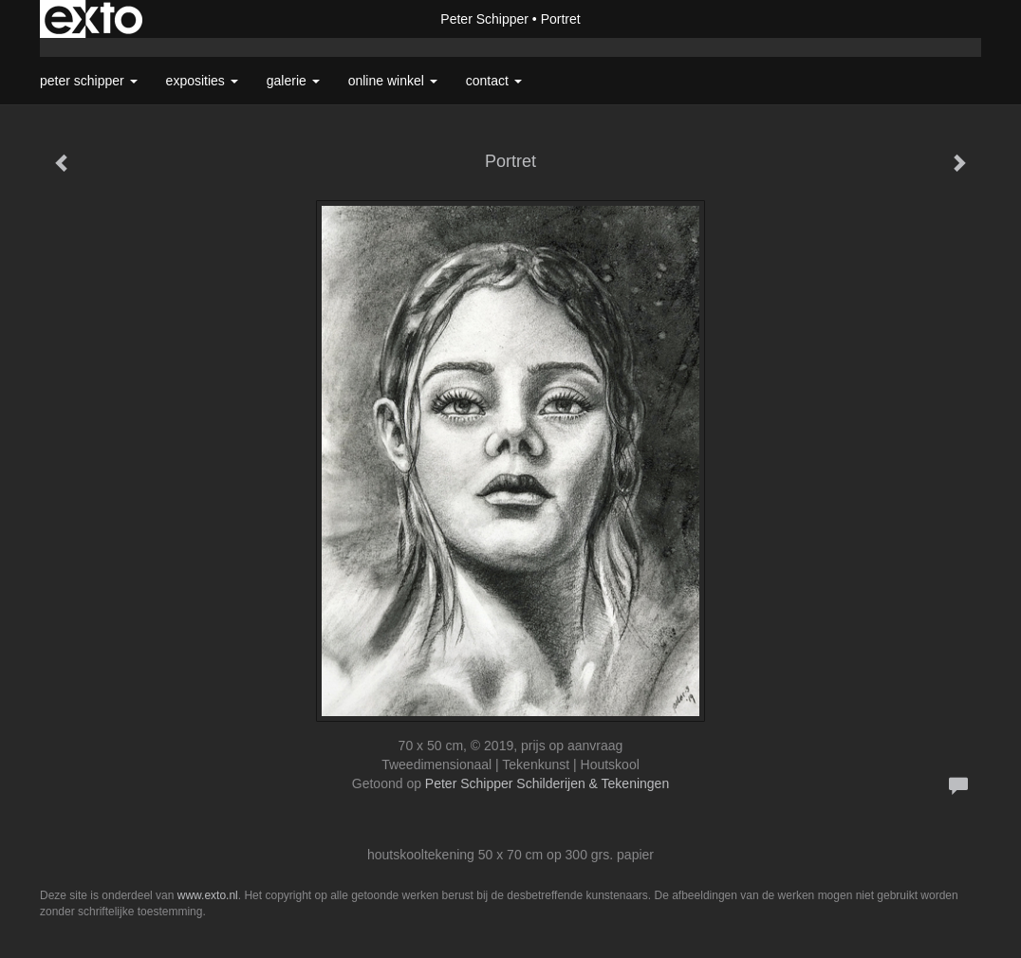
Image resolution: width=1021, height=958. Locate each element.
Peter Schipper (484, 19)
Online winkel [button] (392, 80)
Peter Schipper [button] (89, 80)
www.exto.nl (207, 895)
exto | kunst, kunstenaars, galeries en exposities (93, 19)
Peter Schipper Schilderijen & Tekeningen (547, 783)
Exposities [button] (202, 80)
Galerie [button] (293, 80)
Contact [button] (494, 80)
